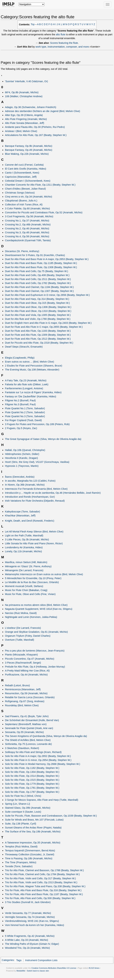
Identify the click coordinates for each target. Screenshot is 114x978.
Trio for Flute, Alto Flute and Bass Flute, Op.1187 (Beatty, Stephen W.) (44, 894)
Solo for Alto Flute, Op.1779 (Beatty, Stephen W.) (32, 783)
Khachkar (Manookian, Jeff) (20, 515)
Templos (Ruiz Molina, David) (21, 846)
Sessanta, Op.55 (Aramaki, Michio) (24, 732)
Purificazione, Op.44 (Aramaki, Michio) (26, 674)
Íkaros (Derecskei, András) (19, 476)
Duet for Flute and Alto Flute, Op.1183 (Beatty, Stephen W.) (38, 330)
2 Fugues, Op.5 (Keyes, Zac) (21, 428)
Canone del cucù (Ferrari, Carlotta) (24, 164)
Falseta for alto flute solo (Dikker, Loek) (26, 384)
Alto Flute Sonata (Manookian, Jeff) (24, 123)
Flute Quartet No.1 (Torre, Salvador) (25, 408)
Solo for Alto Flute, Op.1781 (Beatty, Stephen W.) (32, 787)
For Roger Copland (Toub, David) (23, 420)
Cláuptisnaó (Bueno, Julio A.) (21, 200)
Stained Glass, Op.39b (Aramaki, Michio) (27, 807)
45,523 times (94, 968)
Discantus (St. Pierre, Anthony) (22, 251)
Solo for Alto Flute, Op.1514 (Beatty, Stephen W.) (32, 776)
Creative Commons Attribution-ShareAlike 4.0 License (53, 968)
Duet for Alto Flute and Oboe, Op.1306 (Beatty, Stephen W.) (38, 307)
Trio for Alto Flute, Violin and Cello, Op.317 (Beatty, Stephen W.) (40, 878)
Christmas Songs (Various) (20, 192)
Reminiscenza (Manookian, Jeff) (23, 689)
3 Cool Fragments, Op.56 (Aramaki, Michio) (29, 216)
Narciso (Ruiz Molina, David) (21, 613)
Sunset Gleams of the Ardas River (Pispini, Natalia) (33, 827)
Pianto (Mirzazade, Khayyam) (21, 654)
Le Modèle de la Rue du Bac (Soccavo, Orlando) (32, 582)
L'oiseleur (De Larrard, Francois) (23, 627)
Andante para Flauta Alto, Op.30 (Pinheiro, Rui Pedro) (35, 127)
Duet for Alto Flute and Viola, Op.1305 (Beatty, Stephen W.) (38, 315)
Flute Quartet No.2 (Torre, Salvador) (25, 412)
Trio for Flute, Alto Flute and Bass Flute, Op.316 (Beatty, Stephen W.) (43, 890)
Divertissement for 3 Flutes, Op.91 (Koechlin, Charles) (35, 255)
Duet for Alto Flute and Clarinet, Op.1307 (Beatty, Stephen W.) (39, 291)
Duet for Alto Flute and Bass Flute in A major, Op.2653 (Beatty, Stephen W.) (47, 259)
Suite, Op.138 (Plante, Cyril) (20, 823)
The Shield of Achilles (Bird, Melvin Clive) (28, 740)
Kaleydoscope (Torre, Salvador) (22, 511)
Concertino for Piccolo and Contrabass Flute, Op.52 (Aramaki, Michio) (43, 212)
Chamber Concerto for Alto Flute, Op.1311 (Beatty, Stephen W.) (40, 184)
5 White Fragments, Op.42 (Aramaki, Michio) (30, 936)
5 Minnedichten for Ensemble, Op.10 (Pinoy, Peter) (33, 578)
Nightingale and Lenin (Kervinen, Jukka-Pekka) (31, 617)
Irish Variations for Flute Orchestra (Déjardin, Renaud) (35, 500)
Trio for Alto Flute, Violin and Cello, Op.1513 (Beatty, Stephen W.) (41, 882)
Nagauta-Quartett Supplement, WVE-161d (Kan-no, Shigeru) (38, 609)
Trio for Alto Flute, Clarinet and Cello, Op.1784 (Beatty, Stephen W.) (42, 874)
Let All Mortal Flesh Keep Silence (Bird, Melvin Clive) (34, 531)
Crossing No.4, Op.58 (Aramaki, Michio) (27, 236)
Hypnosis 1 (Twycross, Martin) (21, 466)
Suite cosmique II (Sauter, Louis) (23, 811)
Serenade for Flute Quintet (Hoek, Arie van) (29, 728)
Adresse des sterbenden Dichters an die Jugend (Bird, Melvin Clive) (42, 111)
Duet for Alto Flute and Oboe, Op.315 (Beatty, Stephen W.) (37, 303)
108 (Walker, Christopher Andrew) (23, 96)
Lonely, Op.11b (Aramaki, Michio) (23, 551)
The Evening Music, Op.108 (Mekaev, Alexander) (32, 369)
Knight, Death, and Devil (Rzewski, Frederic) (29, 520)
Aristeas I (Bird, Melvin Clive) (21, 131)
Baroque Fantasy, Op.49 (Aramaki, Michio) (28, 150)
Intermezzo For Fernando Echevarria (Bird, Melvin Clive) (36, 488)
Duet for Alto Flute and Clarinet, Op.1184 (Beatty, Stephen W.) (39, 287)
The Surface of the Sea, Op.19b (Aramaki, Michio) (32, 831)
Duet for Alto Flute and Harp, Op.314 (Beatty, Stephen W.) (37, 299)
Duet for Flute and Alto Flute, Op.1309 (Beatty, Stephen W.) (38, 334)
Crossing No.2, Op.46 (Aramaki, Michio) (27, 228)
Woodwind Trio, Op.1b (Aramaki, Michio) (27, 947)
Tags (19, 960)
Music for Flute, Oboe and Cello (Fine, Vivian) (30, 594)
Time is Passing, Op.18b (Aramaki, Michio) (28, 858)
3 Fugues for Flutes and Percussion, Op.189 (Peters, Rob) (37, 424)
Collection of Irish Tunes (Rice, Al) (24, 204)
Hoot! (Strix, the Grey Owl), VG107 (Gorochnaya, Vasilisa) (37, 462)
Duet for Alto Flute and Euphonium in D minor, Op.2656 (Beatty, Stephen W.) (47, 295)
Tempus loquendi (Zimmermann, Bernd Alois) (30, 850)
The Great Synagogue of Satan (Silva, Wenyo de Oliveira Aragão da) (43, 439)
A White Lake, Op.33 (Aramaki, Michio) (26, 940)
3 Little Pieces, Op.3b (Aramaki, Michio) (27, 539)
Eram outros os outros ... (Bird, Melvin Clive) (29, 361)
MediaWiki (20, 971)
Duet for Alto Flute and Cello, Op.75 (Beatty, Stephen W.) (36, 271)
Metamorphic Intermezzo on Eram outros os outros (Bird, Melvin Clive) (44, 574)
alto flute (60, 34)
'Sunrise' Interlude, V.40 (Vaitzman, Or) (26, 81)
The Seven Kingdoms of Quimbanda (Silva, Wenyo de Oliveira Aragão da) (46, 736)
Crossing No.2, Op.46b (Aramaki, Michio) (28, 224)
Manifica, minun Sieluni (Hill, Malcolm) (26, 562)
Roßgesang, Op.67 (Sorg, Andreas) (24, 701)
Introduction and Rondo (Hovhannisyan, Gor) (30, 496)
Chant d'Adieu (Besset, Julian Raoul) (25, 188)
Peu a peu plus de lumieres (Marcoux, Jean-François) (34, 650)
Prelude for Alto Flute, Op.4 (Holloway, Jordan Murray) (35, 666)
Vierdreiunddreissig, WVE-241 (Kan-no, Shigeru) (32, 921)
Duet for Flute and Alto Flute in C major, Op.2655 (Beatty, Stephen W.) (44, 326)
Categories (8, 960)
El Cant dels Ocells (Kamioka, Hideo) (25, 168)
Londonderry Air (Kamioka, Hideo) (24, 547)
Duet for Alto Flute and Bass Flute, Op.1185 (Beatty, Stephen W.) (41, 263)
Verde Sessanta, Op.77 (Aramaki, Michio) (28, 913)
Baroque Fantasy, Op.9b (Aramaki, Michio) (28, 146)
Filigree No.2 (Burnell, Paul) (20, 400)
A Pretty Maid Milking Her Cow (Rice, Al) (27, 670)
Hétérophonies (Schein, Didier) (22, 454)
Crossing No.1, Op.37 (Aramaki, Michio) (27, 220)
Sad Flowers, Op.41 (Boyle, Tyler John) (27, 716)
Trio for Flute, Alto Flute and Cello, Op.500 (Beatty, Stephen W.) (40, 898)
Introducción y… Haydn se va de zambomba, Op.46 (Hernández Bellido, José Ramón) (53, 492)
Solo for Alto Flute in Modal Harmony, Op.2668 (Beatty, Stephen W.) (42, 764)
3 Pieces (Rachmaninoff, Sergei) (23, 662)
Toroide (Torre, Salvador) (19, 866)
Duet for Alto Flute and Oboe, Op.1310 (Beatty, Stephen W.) (38, 311)
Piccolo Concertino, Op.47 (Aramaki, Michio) (29, 658)
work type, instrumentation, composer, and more (62, 46)
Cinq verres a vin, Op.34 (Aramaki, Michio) (28, 196)
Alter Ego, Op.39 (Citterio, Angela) (24, 115)
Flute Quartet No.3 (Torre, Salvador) (25, 416)
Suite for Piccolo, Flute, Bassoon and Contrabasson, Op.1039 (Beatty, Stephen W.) (51, 815)
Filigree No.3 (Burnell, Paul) (20, 404)
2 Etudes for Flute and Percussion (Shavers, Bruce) (33, 365)
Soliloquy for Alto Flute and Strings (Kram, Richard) (33, 752)
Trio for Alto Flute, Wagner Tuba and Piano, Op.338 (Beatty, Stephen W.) (45, 886)
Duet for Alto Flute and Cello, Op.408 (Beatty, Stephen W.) (37, 275)
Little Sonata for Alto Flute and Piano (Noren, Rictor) (34, 543)
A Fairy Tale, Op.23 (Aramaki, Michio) (25, 380)
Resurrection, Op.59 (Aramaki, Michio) (26, 693)
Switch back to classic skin (38, 971)
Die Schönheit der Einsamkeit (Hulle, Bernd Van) (32, 720)
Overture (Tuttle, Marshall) (19, 639)
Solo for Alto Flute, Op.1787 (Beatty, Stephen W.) (32, 792)
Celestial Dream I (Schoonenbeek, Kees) (27, 180)
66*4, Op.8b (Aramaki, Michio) (21, 92)
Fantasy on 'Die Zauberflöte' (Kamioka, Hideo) (30, 396)
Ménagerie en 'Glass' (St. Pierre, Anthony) (28, 566)
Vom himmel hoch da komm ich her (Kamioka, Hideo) (34, 925)
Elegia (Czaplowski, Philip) (19, 357)
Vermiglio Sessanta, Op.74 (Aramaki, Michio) (30, 917)
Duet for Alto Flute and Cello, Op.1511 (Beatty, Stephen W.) (38, 279)
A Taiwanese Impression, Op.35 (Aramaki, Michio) (32, 842)
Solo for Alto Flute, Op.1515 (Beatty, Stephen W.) (32, 779)
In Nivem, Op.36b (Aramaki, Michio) (25, 484)
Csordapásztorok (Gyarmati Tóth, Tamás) (28, 240)
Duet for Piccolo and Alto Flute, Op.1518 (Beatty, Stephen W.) (39, 342)
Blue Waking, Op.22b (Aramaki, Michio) (27, 153)
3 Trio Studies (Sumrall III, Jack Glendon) (28, 902)
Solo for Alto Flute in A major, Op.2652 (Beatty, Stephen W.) (38, 756)
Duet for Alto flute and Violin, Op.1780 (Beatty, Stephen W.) (37, 319)
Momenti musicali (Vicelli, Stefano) (24, 586)
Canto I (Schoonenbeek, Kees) (22, 172)
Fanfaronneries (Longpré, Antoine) (24, 388)
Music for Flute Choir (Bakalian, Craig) (26, 590)
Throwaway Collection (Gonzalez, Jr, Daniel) (29, 854)
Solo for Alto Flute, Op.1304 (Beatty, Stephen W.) (32, 772)
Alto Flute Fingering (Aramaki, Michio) (26, 119)
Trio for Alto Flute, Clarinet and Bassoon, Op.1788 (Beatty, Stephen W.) (44, 870)
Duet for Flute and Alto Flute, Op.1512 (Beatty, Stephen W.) (38, 338)
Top (33, 24)
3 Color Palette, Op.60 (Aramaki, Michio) (27, 208)
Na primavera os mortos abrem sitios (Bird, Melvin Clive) (36, 605)
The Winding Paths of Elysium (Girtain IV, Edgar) (32, 944)
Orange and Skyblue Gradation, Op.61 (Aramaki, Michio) (36, 631)
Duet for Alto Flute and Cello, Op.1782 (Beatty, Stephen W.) (38, 283)
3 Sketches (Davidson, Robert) (22, 748)
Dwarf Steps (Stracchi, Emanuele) (24, 346)
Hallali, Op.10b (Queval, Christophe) (25, 450)
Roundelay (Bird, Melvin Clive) (22, 705)
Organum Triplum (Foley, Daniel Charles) (27, 635)
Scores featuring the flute (64, 43)
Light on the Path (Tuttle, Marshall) (24, 535)
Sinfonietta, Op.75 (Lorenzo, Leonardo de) (28, 744)
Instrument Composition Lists (41, 960)
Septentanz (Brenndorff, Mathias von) (26, 724)
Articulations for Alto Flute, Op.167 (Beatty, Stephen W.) (36, 135)
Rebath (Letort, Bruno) (17, 685)
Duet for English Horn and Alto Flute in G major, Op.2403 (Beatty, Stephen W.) (48, 323)
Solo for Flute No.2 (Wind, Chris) (23, 795)
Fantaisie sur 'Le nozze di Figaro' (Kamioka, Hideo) (33, 392)
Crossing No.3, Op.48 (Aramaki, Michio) (27, 232)
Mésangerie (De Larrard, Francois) (24, 570)
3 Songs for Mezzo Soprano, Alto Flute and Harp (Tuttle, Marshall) (41, 799)
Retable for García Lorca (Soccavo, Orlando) (30, 697)
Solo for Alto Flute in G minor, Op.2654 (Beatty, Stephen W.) (38, 760)
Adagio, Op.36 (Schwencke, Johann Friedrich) (30, 107)
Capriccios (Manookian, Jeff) (21, 176)
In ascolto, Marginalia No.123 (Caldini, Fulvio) (30, 480)
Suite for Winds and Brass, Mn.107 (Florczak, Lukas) (34, 819)
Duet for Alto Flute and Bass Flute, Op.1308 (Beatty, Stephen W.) (41, 267)
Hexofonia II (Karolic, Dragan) (21, 458)
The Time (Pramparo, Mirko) (20, 862)
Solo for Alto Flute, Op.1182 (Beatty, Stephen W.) (32, 768)
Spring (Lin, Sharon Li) (17, 803)
